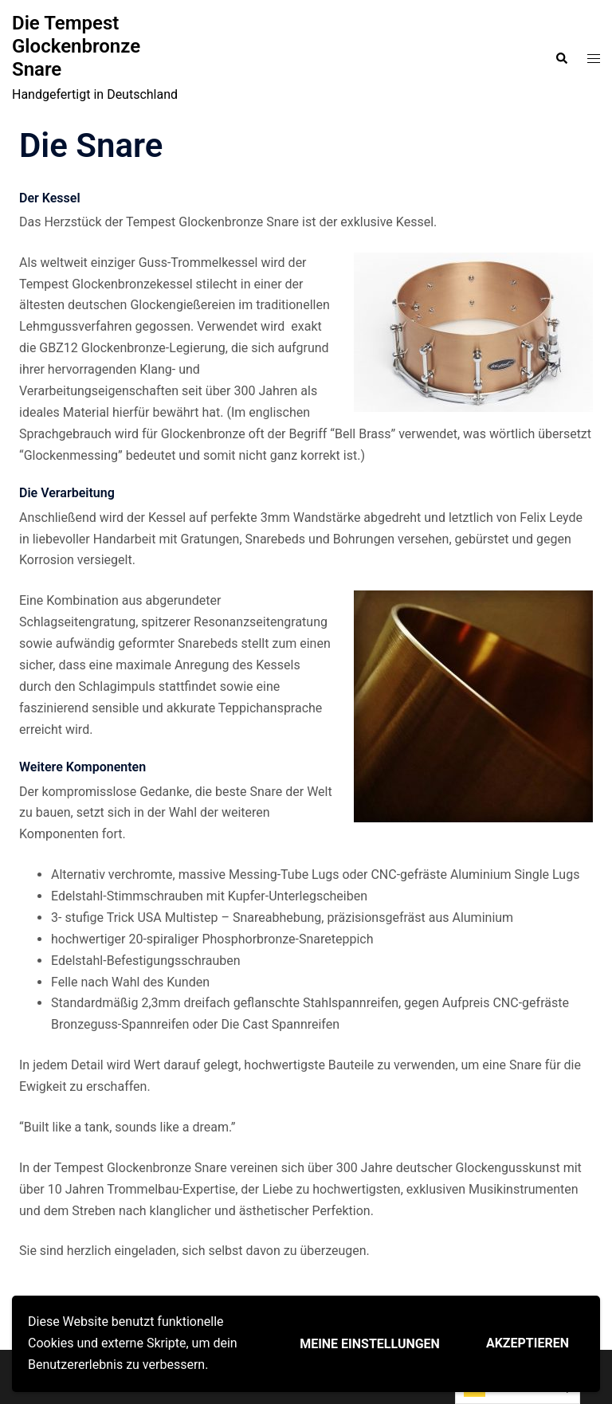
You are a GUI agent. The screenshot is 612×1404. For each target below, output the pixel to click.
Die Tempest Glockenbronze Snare (76, 46)
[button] (561, 59)
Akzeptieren (527, 1343)
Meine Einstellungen (370, 1343)
